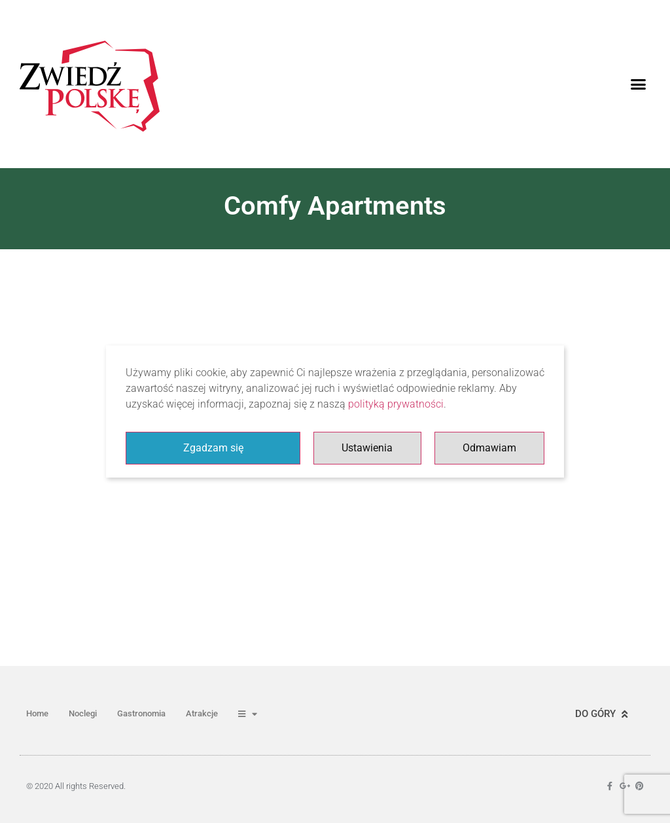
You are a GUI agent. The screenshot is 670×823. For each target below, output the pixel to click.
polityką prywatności (396, 404)
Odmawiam (489, 448)
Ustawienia (367, 448)
